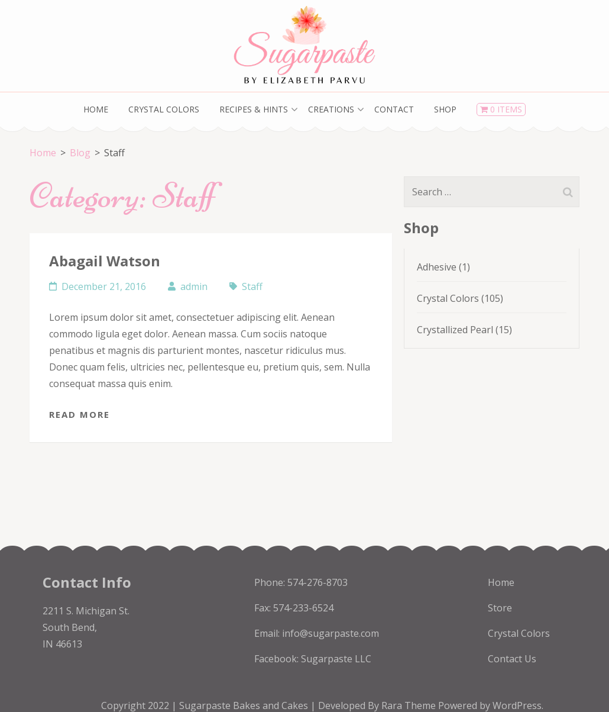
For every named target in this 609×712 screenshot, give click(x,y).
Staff (252, 286)
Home (95, 109)
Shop (445, 109)
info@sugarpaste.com (330, 633)
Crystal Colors (163, 109)
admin (194, 286)
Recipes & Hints (253, 109)
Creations (331, 109)
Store (500, 607)
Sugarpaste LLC (336, 658)
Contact (394, 109)
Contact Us (512, 658)
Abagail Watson (104, 260)
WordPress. (518, 705)
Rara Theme (409, 705)
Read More (79, 414)
